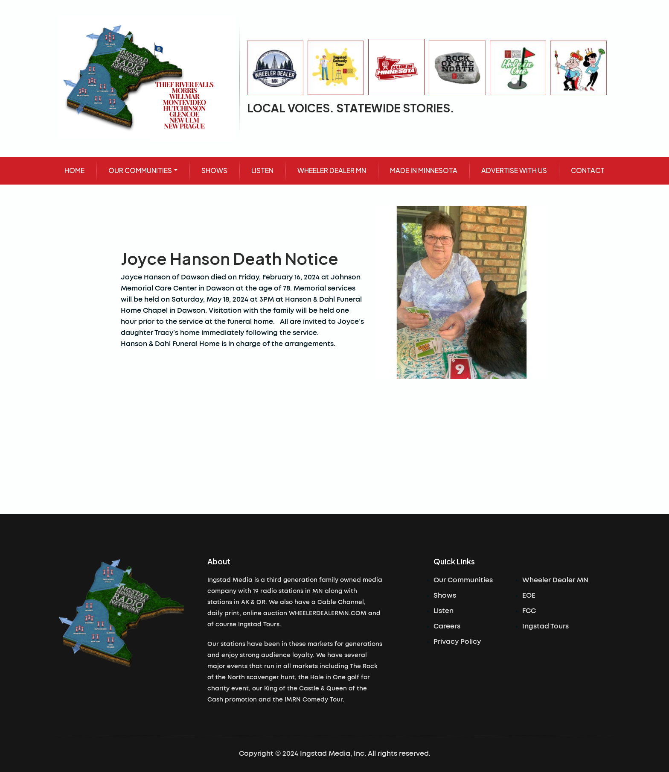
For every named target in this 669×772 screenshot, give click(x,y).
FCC (529, 611)
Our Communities (463, 580)
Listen (443, 611)
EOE (528, 595)
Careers (446, 626)
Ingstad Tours (545, 626)
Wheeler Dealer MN (555, 580)
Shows (444, 595)
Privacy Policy (457, 641)
